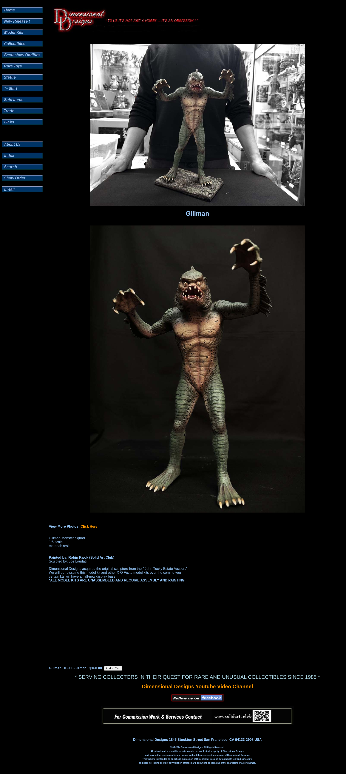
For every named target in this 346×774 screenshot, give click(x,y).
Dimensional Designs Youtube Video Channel (197, 686)
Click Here (88, 526)
